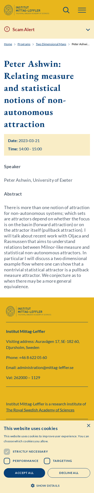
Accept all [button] (24, 473)
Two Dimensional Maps (51, 44)
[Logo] (26, 10)
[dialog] (47, 456)
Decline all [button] (68, 473)
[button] (82, 10)
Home (8, 44)
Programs (24, 44)
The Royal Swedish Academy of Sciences (40, 409)
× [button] (88, 426)
